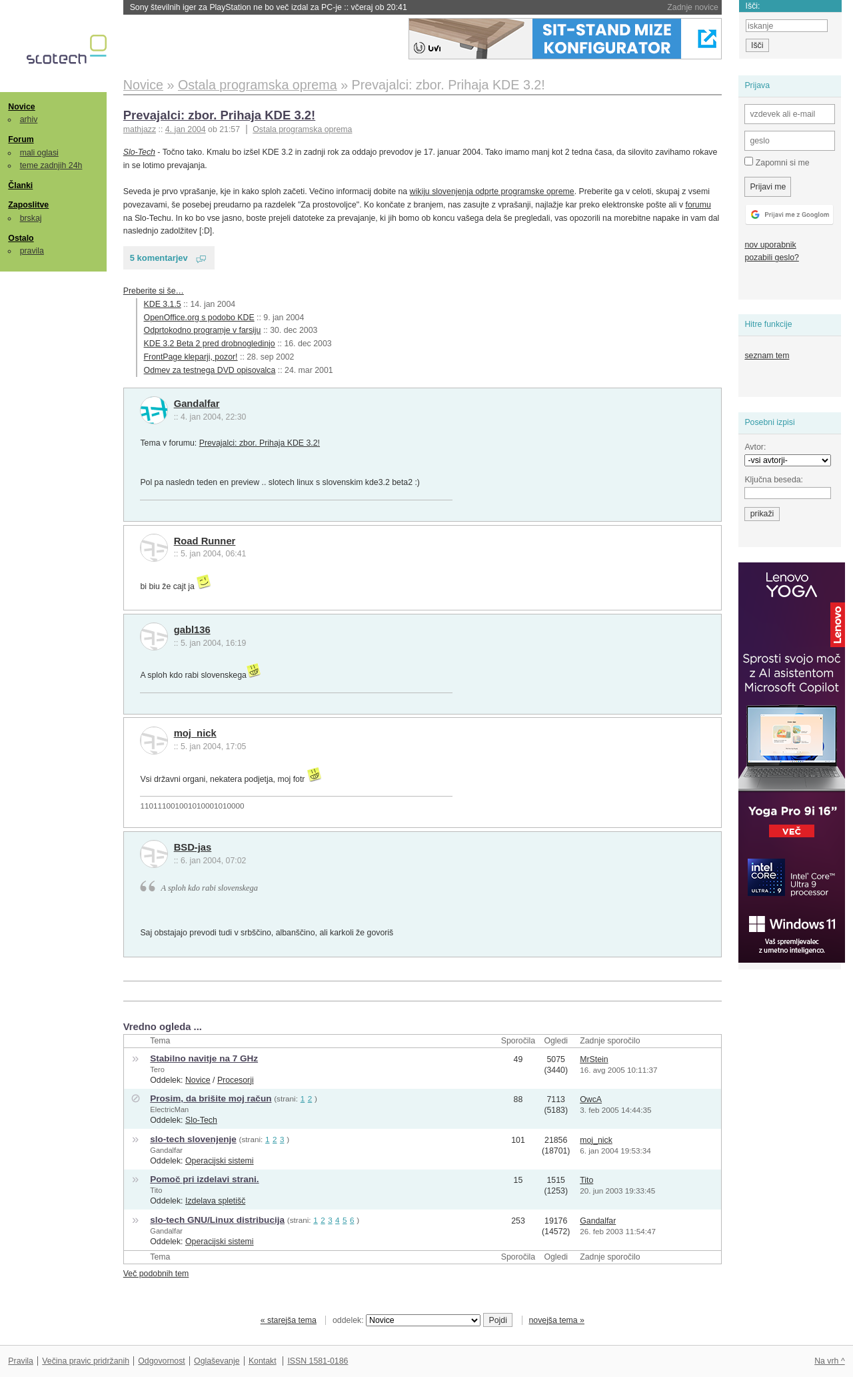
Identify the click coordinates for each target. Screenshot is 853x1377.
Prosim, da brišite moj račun (210, 1098)
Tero (157, 1069)
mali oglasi (39, 152)
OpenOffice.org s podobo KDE (199, 317)
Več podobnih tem (156, 1273)
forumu (697, 204)
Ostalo (20, 238)
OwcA (591, 1099)
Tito (156, 1190)
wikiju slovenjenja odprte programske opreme (492, 191)
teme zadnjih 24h (51, 165)
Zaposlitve (28, 204)
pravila (32, 251)
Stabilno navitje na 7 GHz (204, 1058)
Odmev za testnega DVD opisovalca (210, 370)
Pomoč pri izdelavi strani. (204, 1179)
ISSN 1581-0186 (317, 1361)
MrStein (594, 1059)
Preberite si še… (153, 291)
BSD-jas (193, 847)
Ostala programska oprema (302, 129)
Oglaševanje (216, 1361)
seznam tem (766, 355)
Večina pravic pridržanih (85, 1361)
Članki (20, 185)
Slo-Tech (139, 152)
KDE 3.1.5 (162, 304)
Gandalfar (197, 403)
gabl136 (192, 629)
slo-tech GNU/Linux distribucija (217, 1220)
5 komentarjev (159, 258)
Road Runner (205, 541)
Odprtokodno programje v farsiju (202, 330)
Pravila (20, 1361)
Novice (21, 106)
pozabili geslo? (771, 257)
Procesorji (235, 1080)
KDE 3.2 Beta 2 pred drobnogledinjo (209, 343)
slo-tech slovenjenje (193, 1139)
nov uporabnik (770, 245)
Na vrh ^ (829, 1361)
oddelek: (406, 1320)
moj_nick (195, 733)
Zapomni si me (776, 162)
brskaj (31, 218)
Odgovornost (161, 1361)
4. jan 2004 (185, 129)
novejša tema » (556, 1320)
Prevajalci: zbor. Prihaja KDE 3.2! (219, 115)
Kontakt (263, 1361)
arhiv (29, 119)
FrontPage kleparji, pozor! (191, 357)
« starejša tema (289, 1320)
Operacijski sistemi (219, 1161)
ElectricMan (169, 1109)
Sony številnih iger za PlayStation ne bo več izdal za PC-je (268, 7)
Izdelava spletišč (215, 1201)
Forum (20, 139)
